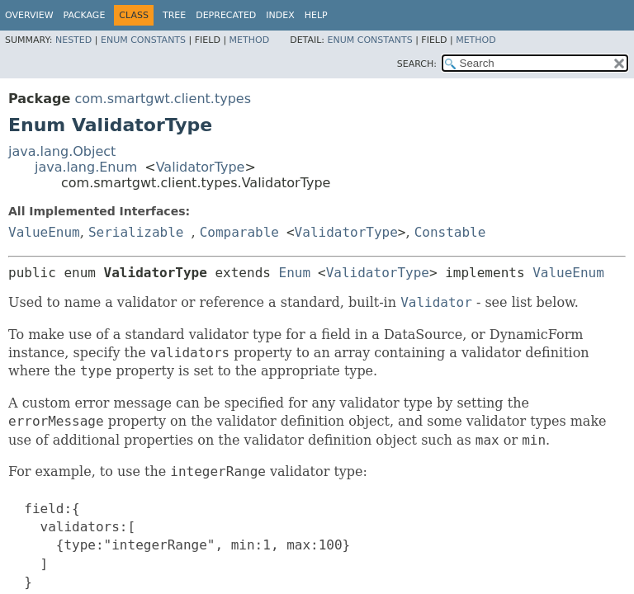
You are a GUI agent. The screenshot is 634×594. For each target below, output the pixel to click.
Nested (73, 40)
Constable (450, 232)
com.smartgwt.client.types (162, 98)
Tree (174, 15)
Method (249, 40)
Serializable (136, 232)
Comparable (239, 232)
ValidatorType (200, 167)
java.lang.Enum (86, 167)
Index (280, 15)
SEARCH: (417, 64)
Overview (29, 15)
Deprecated (226, 15)
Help (316, 15)
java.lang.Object (62, 151)
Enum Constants (143, 40)
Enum (295, 272)
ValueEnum (44, 232)
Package (85, 15)
